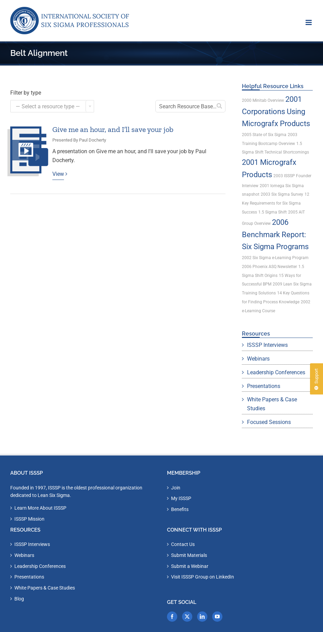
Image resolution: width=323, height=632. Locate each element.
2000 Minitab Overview (263, 100)
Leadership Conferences (276, 372)
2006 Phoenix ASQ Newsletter (269, 266)
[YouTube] (217, 616)
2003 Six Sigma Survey (282, 194)
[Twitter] (187, 616)
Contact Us (183, 544)
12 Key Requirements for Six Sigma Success (275, 203)
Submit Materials (189, 555)
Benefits (180, 509)
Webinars (258, 358)
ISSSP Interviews (267, 345)
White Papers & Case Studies (272, 404)
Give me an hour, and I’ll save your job (112, 129)
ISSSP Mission (29, 519)
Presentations (263, 386)
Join (175, 487)
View (58, 174)
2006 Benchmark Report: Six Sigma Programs (275, 234)
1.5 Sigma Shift (272, 212)
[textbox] (52, 106)
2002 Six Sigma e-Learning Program (275, 257)
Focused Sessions (269, 422)
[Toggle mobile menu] (309, 22)
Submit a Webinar (189, 566)
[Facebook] (172, 616)
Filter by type (25, 92)
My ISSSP (181, 498)
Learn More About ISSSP (40, 508)
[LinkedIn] (202, 616)
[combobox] (52, 106)
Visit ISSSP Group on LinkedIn (202, 577)
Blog (19, 598)
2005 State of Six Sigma (264, 134)
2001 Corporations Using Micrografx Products (276, 111)
